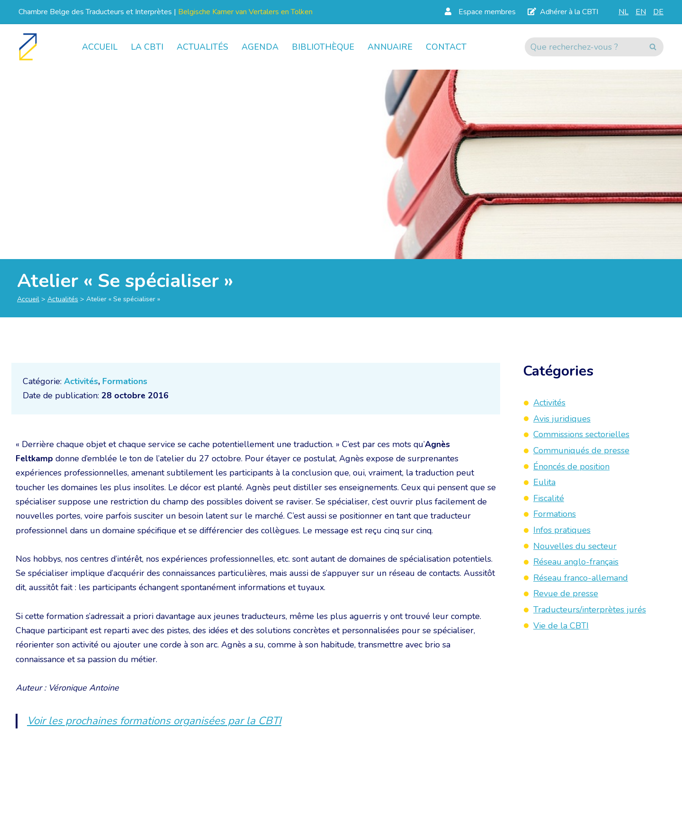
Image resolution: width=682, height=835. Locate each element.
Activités (81, 381)
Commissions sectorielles (581, 434)
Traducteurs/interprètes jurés (589, 609)
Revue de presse (565, 593)
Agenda (260, 47)
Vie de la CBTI (561, 625)
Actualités (202, 47)
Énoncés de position (571, 466)
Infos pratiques (562, 530)
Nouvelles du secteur (575, 546)
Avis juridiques (562, 418)
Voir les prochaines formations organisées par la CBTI (156, 723)
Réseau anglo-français (576, 561)
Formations (125, 381)
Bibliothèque (323, 47)
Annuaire (390, 47)
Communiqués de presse (581, 450)
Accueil (99, 47)
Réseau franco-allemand (580, 578)
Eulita (544, 482)
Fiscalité (548, 498)
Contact (446, 47)
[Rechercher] (583, 46)
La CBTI (147, 47)
